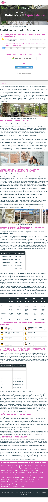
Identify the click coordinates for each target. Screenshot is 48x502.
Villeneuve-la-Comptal (6, 479)
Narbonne (3, 465)
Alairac (22, 477)
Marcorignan (3, 481)
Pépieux (22, 486)
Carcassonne (10, 465)
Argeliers (29, 472)
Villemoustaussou (5, 468)
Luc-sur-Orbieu (15, 486)
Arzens (10, 481)
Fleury (12, 468)
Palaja (32, 470)
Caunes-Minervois (25, 474)
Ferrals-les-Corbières (23, 481)
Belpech (35, 475)
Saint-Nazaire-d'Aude (20, 472)
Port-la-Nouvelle (4, 467)
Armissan (39, 474)
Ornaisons (34, 477)
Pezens (19, 475)
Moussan (35, 472)
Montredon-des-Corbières (13, 477)
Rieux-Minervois (4, 472)
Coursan (42, 465)
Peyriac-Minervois (38, 483)
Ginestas (14, 475)
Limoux (36, 465)
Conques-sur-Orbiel (24, 470)
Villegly (17, 484)
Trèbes (17, 467)
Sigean (11, 467)
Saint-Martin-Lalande (27, 483)
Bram (17, 468)
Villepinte (41, 477)
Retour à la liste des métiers (24, 73)
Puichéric (3, 484)
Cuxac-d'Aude (30, 467)
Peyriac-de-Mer (33, 484)
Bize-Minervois (10, 484)
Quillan (21, 468)
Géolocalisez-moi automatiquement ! (24, 67)
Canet (8, 475)
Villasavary (15, 479)
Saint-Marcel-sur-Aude (6, 474)
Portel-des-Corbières (29, 479)
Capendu (33, 474)
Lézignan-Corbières (28, 465)
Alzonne (41, 475)
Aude (6, 26)
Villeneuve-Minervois (5, 486)
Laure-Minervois (24, 484)
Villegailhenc (16, 474)
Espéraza (38, 470)
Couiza (15, 481)
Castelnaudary (18, 465)
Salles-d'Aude (28, 468)
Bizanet (25, 475)
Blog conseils (24, 494)
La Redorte (18, 483)
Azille (38, 479)
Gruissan (22, 467)
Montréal (12, 472)
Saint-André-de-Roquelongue (7, 483)
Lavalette (3, 477)
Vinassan (3, 470)
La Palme (3, 475)
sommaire (3, 83)
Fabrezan (28, 477)
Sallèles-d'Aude (36, 468)
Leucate (37, 467)
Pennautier (9, 470)
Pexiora (21, 479)
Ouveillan (16, 470)
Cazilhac (41, 472)
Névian (30, 475)
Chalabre (32, 481)
